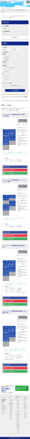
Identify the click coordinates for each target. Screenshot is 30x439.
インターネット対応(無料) (9, 67)
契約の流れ (18, 401)
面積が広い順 (12, 108)
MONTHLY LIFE (12, 401)
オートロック (7, 56)
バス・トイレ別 (7, 69)
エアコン (6, 63)
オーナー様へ (18, 432)
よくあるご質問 (18, 412)
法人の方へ (18, 419)
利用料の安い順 (4, 108)
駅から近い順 (5, 110)
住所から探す (11, 412)
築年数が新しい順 (20, 108)
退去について (18, 408)
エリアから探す (11, 418)
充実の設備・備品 (18, 416)
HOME (2, 8)
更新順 (10, 110)
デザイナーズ (7, 77)
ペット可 (6, 75)
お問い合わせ (25, 417)
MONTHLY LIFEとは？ (26, 400)
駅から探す (11, 415)
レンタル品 (18, 429)
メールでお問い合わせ (23, 387)
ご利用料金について (18, 404)
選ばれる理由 (18, 425)
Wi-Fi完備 (6, 71)
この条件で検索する (15, 90)
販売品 (18, 427)
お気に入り (22, 2)
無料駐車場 (6, 58)
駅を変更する (15, 37)
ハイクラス (6, 79)
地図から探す (11, 406)
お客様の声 (18, 422)
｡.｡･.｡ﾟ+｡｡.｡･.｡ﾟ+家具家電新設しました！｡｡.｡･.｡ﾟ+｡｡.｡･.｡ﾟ (14, 86)
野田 (5, 28)
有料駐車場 (6, 60)
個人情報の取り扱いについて (25, 408)
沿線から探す (11, 409)
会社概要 (25, 404)
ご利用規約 (25, 414)
